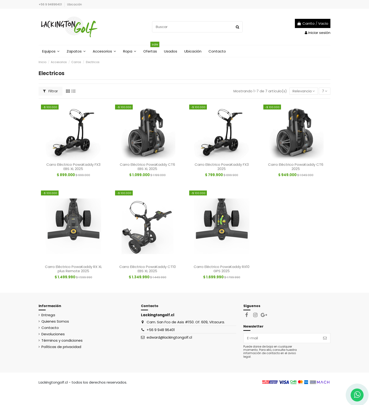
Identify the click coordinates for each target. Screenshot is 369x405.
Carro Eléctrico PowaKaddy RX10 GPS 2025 (221, 268)
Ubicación (74, 4)
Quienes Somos (55, 321)
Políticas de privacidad (61, 346)
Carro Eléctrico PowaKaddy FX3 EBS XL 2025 (73, 166)
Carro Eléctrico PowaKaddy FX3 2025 (222, 166)
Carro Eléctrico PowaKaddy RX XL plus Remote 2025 (73, 268)
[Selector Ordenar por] (303, 91)
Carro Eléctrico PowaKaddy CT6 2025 (295, 166)
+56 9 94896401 (51, 4)
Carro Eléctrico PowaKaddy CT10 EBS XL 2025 (147, 268)
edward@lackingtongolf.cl (169, 337)
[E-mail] (282, 338)
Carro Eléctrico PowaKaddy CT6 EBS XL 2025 (147, 166)
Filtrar (50, 91)
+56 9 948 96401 (161, 329)
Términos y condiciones (62, 340)
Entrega (48, 314)
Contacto (50, 327)
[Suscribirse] (325, 338)
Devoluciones (53, 334)
